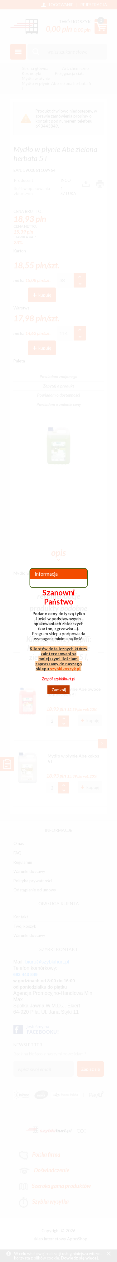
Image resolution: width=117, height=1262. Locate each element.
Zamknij (58, 689)
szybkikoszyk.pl (65, 668)
